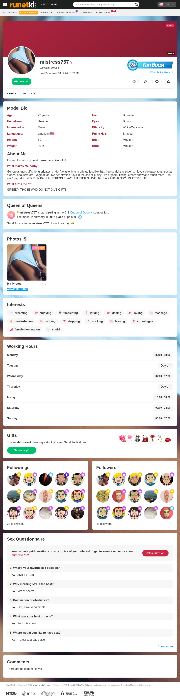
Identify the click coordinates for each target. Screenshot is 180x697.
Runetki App (104, 12)
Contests (86, 12)
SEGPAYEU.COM (81, 685)
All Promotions (66, 12)
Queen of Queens (81, 212)
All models (10, 12)
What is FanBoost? (161, 72)
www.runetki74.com (42, 685)
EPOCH (66, 685)
